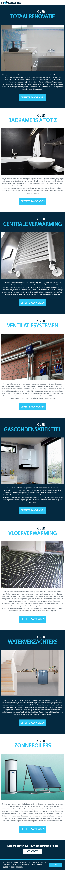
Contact (32, 851)
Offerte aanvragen (33, 97)
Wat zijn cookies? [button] (16, 867)
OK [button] (56, 865)
